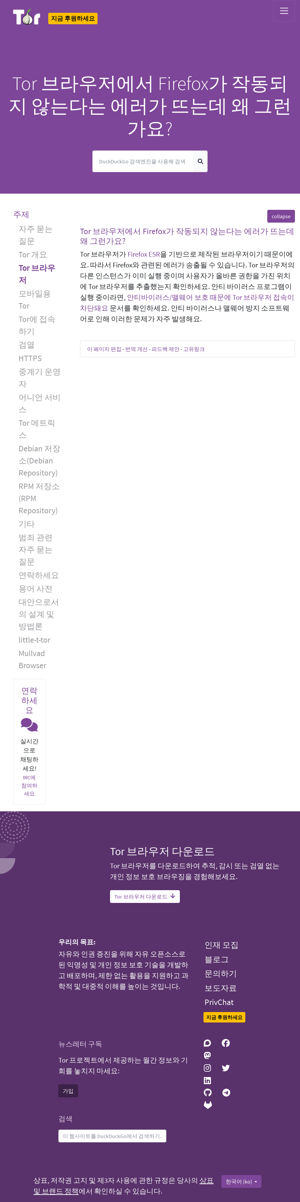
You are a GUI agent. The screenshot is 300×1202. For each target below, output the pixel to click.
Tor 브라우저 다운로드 (144, 896)
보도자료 (220, 988)
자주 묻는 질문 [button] (36, 235)
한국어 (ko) (239, 1181)
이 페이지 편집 (104, 349)
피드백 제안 (166, 349)
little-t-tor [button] (34, 640)
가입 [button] (68, 1090)
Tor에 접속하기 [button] (37, 325)
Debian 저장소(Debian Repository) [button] (39, 460)
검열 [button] (27, 344)
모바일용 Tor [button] (35, 299)
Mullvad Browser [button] (32, 659)
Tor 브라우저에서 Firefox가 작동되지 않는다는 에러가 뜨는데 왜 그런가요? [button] (187, 236)
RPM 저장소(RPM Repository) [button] (39, 498)
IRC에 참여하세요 (29, 785)
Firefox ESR (144, 254)
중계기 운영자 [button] (40, 377)
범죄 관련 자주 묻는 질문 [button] (36, 549)
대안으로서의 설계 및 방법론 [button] (39, 614)
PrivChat (219, 1002)
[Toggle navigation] (284, 11)
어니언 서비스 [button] (40, 403)
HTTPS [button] (30, 358)
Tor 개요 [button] (33, 254)
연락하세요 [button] (39, 575)
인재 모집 (221, 945)
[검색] (142, 161)
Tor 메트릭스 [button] (37, 429)
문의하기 (220, 973)
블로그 (216, 959)
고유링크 (194, 349)
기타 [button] (27, 524)
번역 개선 (136, 349)
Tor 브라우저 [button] (37, 274)
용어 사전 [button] (36, 588)
